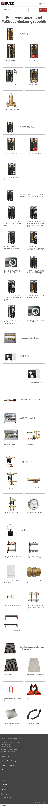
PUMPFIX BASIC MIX (34, 153)
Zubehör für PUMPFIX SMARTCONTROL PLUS (12, 272)
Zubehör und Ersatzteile (11, 109)
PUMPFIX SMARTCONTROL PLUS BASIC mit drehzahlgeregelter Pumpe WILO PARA (35, 224)
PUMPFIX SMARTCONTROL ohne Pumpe (35, 296)
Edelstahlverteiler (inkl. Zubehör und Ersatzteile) (35, 557)
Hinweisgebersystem (8, 765)
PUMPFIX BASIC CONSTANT (12, 178)
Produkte (5, 780)
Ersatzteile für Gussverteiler (12, 606)
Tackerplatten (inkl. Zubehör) (35, 675)
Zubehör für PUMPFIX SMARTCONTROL (35, 321)
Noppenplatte (8, 674)
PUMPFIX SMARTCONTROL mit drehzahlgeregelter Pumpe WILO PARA (12, 322)
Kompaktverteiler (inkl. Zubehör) (35, 581)
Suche (43, 10)
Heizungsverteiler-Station (30, 338)
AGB (3, 770)
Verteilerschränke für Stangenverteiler (12, 581)
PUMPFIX (24, 34)
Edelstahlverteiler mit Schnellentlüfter (12, 557)
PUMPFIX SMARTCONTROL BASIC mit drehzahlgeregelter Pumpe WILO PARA (12, 298)
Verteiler (23, 530)
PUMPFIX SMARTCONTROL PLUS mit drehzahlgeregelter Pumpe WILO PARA (35, 248)
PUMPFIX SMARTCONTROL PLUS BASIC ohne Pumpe (12, 223)
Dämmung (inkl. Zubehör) (12, 723)
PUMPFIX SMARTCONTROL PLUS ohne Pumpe (12, 247)
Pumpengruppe (26, 462)
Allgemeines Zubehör (33, 723)
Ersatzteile (30, 444)
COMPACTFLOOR (27, 418)
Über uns (5, 776)
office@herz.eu (6, 747)
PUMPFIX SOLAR (10, 85)
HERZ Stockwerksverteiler (12, 630)
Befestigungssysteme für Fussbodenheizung (32, 648)
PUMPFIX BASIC (27, 127)
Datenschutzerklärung (9, 761)
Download (5, 785)
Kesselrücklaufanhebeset (30, 400)
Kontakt (4, 789)
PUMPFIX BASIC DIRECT (12, 153)
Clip (28, 699)
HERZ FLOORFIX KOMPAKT (35, 383)
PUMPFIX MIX (31, 60)
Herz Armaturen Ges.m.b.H (12, 738)
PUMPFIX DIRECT (10, 60)
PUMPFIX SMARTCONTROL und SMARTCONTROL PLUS (31, 196)
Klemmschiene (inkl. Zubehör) (12, 699)
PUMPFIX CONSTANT (34, 85)
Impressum (5, 756)
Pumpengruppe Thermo (11, 512)
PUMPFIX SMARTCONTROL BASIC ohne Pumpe (35, 272)
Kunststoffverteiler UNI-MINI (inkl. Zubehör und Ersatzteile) (35, 607)
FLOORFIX (24, 356)
